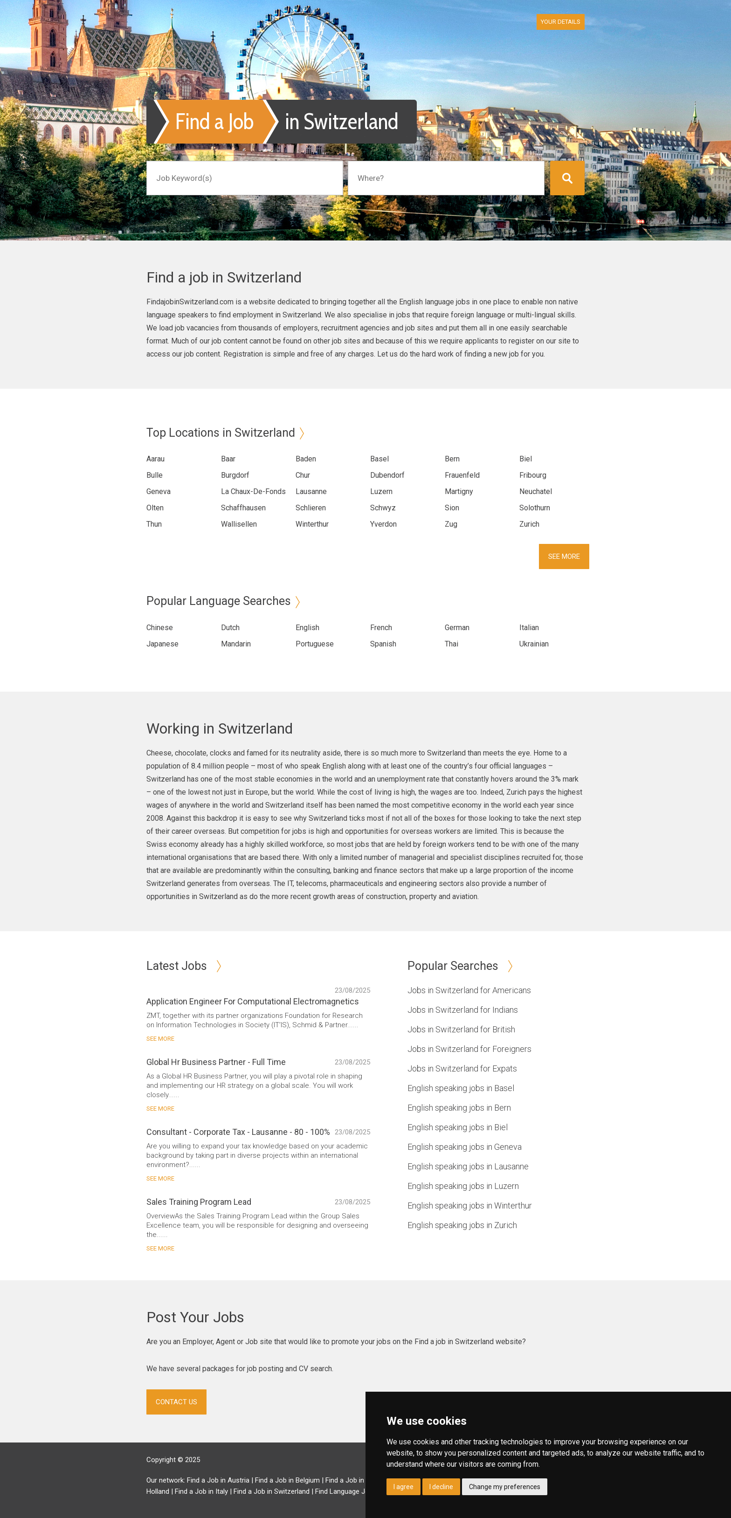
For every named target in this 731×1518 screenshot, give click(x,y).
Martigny (459, 491)
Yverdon (383, 524)
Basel (379, 458)
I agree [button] (403, 1487)
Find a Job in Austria (218, 1480)
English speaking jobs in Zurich (462, 1225)
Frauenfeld (462, 475)
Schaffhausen (243, 507)
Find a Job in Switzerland (272, 1491)
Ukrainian (534, 643)
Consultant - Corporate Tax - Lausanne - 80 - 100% (238, 1132)
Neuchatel (535, 491)
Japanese (162, 643)
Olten (155, 507)
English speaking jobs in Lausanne (468, 1166)
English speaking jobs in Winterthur (469, 1205)
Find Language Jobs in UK (354, 1491)
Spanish (383, 643)
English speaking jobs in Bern (459, 1108)
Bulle (154, 475)
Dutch (230, 627)
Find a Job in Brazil (354, 1480)
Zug (451, 524)
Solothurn (534, 507)
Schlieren (311, 507)
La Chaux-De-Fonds (253, 491)
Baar (228, 458)
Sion (452, 507)
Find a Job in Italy (201, 1491)
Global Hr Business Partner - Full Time (216, 1062)
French (381, 627)
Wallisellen (239, 524)
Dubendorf (387, 475)
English (307, 627)
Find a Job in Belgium (287, 1480)
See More (564, 556)
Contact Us (176, 1402)
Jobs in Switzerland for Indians (462, 1010)
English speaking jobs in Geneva (464, 1147)
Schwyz (383, 507)
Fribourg (532, 475)
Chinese (159, 627)
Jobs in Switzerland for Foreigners (469, 1049)
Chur (303, 475)
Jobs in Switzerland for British (461, 1029)
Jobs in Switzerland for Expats (462, 1068)
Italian (529, 627)
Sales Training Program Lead (198, 1202)
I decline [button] (441, 1487)
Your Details (560, 21)
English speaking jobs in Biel (457, 1127)
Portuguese (315, 643)
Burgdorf (235, 475)
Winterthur (312, 524)
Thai (451, 643)
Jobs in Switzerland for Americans (469, 990)
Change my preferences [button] (504, 1487)
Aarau (155, 458)
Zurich (529, 524)
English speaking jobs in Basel (460, 1088)
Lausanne (311, 491)
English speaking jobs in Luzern (463, 1186)
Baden (306, 458)
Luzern (381, 491)
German (457, 627)
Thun (154, 524)
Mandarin (236, 643)
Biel (525, 458)
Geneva (158, 491)
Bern (452, 458)
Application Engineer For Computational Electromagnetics (252, 1001)
